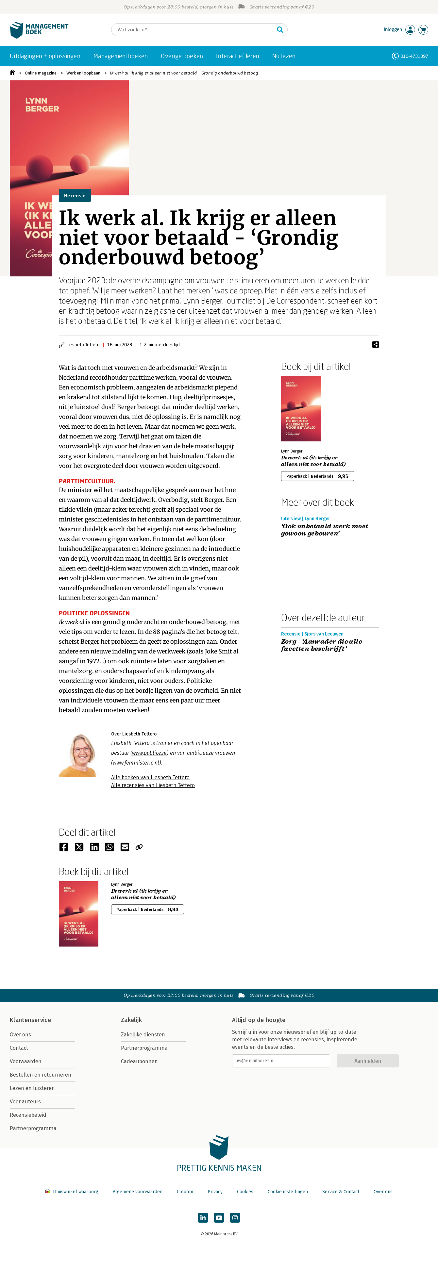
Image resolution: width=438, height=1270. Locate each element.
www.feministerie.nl (136, 763)
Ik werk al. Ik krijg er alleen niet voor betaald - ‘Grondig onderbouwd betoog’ (184, 73)
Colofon (185, 1192)
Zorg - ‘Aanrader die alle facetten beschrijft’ (321, 645)
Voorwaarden (26, 1061)
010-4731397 (414, 56)
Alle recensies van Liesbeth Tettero (153, 785)
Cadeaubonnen (139, 1061)
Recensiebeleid (28, 1115)
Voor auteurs (25, 1101)
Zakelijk (131, 1020)
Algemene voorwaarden (137, 1192)
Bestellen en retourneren (40, 1075)
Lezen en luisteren (32, 1088)
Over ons (20, 1034)
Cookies (245, 1192)
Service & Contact (340, 1192)
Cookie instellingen (288, 1192)
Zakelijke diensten (143, 1034)
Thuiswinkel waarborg (72, 1192)
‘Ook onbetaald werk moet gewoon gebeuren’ (324, 530)
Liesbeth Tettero (83, 344)
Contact (19, 1048)
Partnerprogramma (33, 1128)
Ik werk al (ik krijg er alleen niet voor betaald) (313, 461)
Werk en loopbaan (83, 73)
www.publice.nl (149, 753)
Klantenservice (30, 1020)
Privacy (215, 1192)
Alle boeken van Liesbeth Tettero (150, 777)
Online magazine (41, 73)
